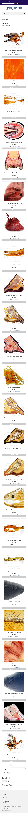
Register (5, 797)
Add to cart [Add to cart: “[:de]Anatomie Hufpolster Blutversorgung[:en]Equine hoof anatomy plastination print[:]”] (14, 424)
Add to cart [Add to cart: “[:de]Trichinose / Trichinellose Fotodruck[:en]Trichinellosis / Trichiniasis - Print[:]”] (14, 87)
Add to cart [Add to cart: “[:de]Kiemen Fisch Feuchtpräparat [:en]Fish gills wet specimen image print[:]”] (14, 669)
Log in (4, 798)
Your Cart (7, 1)
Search (16, 3)
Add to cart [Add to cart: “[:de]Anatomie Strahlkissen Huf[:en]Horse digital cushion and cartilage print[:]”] (14, 179)
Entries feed (5, 800)
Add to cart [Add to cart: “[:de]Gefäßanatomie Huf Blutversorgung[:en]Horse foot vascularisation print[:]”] (14, 240)
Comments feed (6, 801)
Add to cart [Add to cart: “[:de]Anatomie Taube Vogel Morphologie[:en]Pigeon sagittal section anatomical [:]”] (14, 56)
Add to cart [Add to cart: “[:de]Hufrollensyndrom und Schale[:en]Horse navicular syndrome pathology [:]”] (14, 454)
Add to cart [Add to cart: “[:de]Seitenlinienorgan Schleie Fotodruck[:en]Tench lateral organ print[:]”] (14, 608)
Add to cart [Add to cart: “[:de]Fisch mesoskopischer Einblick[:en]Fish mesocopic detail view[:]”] (14, 638)
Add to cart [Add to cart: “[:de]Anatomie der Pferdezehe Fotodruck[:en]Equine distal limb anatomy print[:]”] (14, 363)
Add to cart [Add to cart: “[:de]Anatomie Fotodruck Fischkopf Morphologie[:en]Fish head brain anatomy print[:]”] (14, 516)
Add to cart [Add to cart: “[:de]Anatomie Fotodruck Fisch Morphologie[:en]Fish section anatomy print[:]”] (14, 546)
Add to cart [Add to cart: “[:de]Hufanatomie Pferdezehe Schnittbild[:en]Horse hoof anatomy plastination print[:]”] (14, 485)
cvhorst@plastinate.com (8, 773)
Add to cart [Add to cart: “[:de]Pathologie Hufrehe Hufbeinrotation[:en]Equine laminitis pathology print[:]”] (14, 730)
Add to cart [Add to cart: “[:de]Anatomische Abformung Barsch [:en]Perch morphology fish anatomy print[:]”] (14, 699)
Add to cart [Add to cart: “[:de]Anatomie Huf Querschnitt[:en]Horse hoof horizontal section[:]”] (14, 148)
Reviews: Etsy (7, 785)
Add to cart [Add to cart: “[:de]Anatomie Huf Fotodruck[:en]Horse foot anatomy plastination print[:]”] (14, 332)
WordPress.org (6, 802)
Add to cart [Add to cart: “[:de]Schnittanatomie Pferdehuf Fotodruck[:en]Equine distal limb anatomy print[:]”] (14, 301)
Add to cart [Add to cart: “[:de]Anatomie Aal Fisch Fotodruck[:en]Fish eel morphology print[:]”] (14, 271)
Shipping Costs (17, 54)
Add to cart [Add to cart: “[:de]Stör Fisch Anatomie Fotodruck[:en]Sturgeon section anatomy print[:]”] (14, 577)
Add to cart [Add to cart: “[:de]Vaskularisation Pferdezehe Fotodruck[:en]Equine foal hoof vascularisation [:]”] (14, 209)
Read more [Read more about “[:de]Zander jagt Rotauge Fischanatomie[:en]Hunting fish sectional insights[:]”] (14, 117)
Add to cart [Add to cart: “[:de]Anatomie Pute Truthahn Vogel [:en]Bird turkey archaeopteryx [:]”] (14, 761)
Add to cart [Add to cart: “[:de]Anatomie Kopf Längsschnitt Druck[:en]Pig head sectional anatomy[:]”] (14, 393)
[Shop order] (9, 19)
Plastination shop (14, 7)
